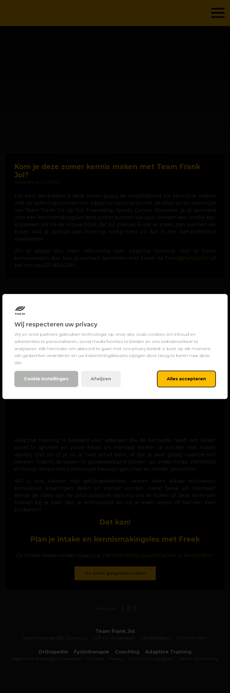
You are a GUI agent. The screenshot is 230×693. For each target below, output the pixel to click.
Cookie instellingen (46, 379)
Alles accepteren (186, 379)
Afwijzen (101, 379)
